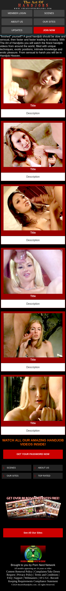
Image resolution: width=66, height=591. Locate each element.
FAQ (9, 577)
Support (18, 577)
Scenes (49, 13)
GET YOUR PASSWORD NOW (33, 454)
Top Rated (42, 475)
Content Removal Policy (19, 571)
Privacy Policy (25, 574)
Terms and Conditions (46, 574)
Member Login (17, 13)
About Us (17, 21)
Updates (17, 30)
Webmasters (30, 577)
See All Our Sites (33, 532)
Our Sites (49, 21)
